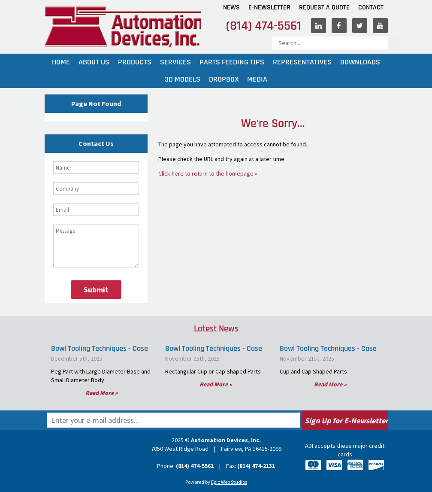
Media (257, 79)
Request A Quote (324, 7)
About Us (94, 62)
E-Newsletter (269, 7)
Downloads (360, 62)
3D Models (182, 79)
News (231, 7)
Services (175, 62)
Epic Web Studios (229, 482)
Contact (371, 7)
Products (134, 62)
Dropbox (224, 79)
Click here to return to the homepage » (207, 173)
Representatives (302, 62)
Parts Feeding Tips (231, 62)
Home (61, 62)
